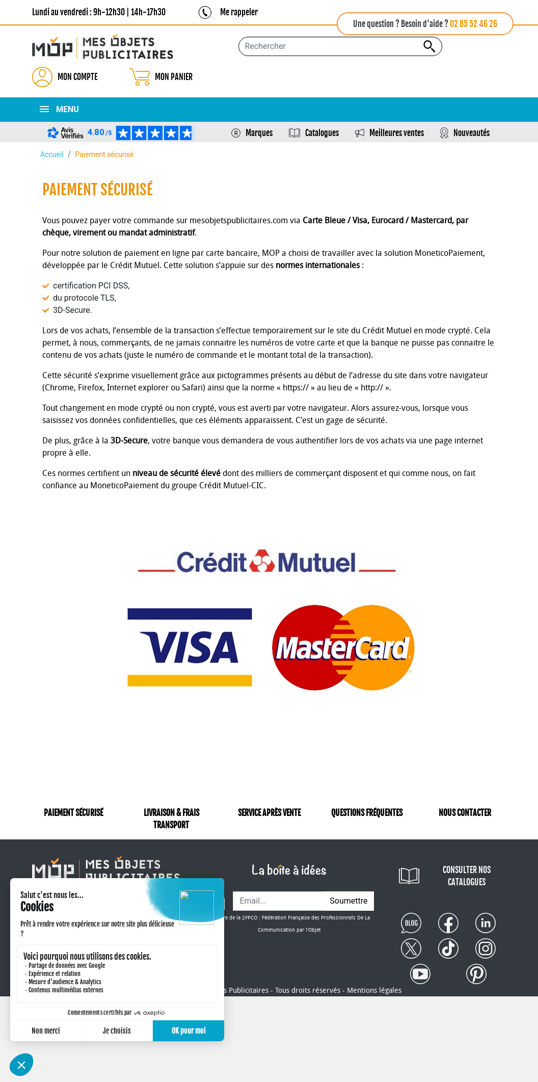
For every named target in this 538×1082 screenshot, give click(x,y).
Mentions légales (374, 990)
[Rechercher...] (340, 46)
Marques (259, 133)
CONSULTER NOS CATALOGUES (467, 876)
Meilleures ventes (396, 133)
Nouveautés (471, 133)
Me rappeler (239, 12)
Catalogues (322, 133)
